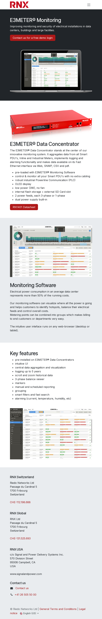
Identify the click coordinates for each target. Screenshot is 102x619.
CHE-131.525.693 (20, 538)
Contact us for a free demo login (33, 37)
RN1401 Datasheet (24, 207)
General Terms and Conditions (58, 609)
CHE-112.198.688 (20, 502)
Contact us (22, 588)
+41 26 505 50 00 (25, 594)
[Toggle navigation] (89, 4)
